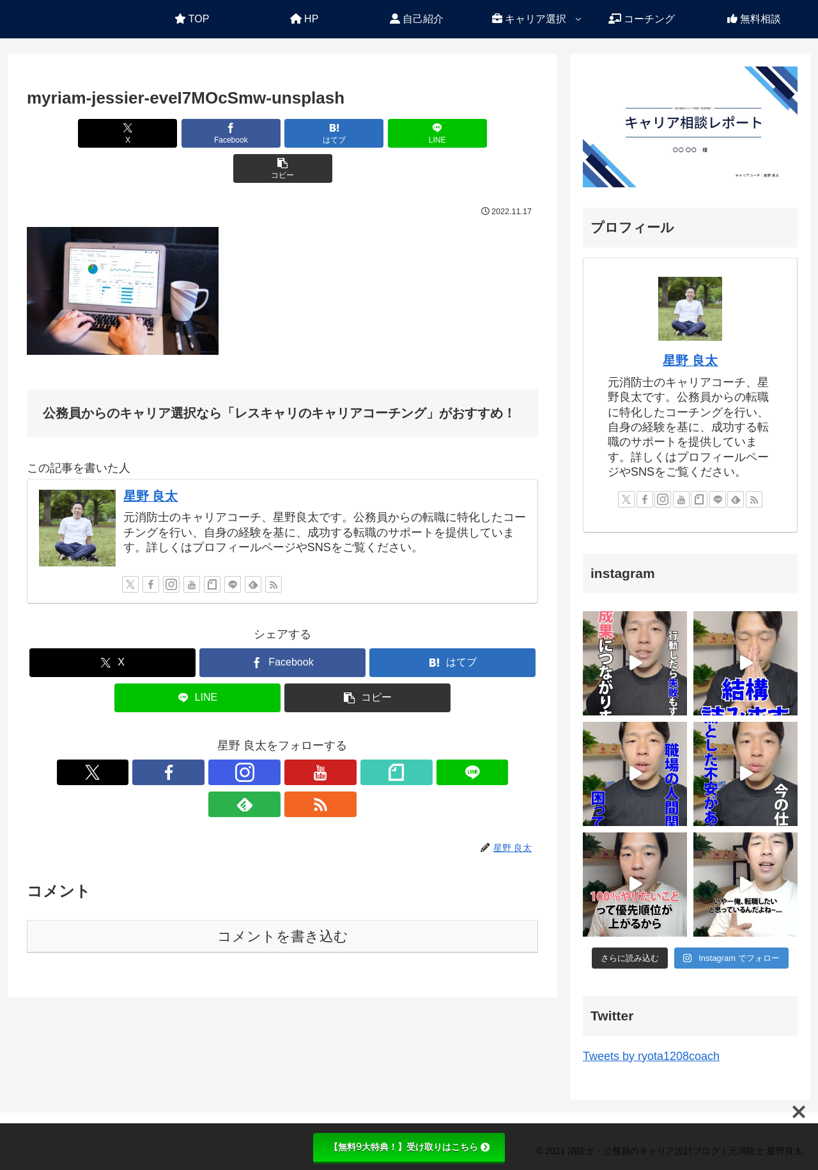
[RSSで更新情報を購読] (273, 549)
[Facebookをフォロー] (151, 549)
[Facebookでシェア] (197, 133)
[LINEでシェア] (368, 133)
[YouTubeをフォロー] (191, 549)
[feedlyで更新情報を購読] (253, 549)
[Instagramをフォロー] (171, 549)
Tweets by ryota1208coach (651, 1056)
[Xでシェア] (110, 133)
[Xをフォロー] (130, 549)
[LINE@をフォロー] (232, 549)
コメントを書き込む (282, 869)
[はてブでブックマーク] (282, 133)
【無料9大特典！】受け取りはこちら (409, 1147)
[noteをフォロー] (212, 549)
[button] (454, 133)
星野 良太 (150, 461)
